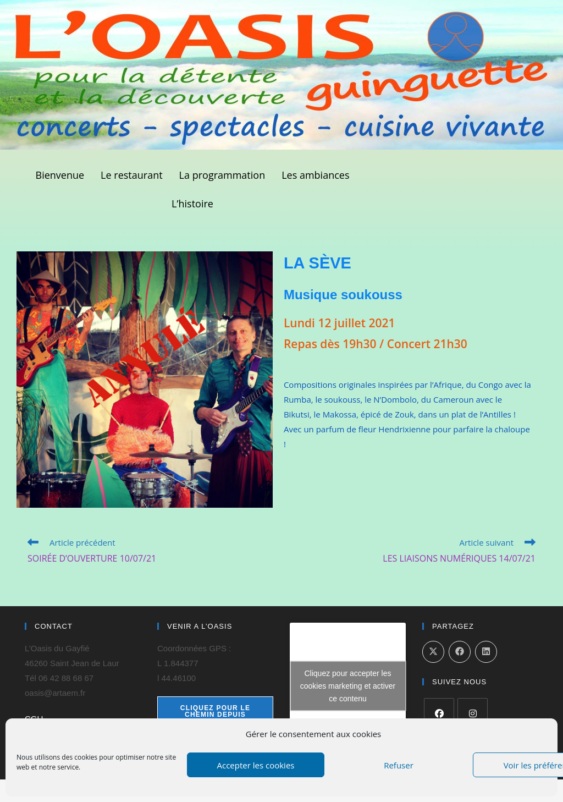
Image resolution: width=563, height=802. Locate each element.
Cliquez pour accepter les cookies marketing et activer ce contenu (348, 686)
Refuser (398, 765)
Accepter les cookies (256, 765)
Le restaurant (132, 175)
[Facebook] (439, 713)
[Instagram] (472, 713)
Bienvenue (60, 175)
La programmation (222, 175)
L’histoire (192, 203)
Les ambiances (315, 175)
